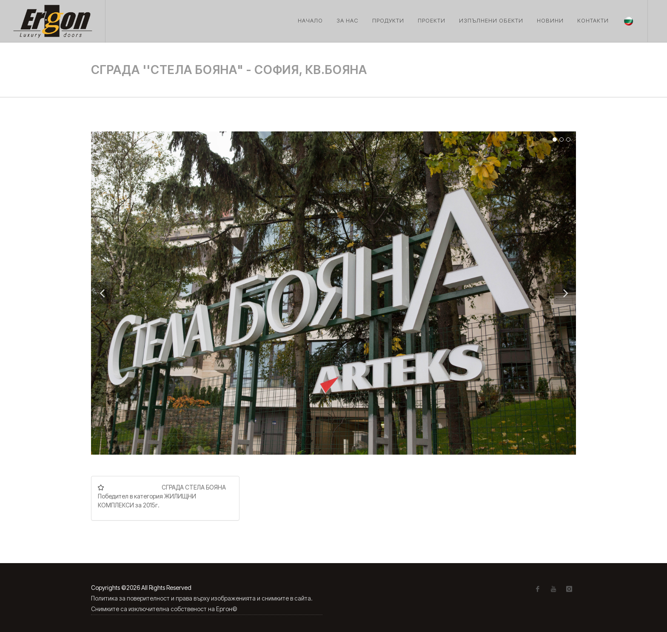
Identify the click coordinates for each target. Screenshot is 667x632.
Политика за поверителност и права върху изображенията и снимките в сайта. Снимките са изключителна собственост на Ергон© (202, 603)
